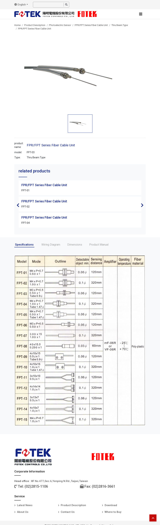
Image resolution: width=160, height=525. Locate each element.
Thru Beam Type (120, 25)
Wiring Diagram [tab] (50, 244)
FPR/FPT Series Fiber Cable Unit (91, 25)
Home (17, 25)
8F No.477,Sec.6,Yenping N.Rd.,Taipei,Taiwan (59, 481)
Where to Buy (113, 512)
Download (111, 505)
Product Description (34, 25)
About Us (22, 512)
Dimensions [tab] (74, 244)
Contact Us (68, 512)
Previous (18, 205)
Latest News (24, 505)
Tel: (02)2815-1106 (31, 486)
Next (142, 205)
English (20, 4)
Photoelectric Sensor (60, 25)
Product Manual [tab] (98, 244)
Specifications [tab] (24, 244)
